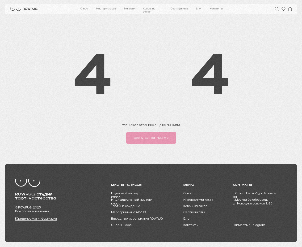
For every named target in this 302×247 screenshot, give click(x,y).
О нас (84, 9)
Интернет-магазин (198, 199)
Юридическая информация (36, 218)
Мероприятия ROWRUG (128, 212)
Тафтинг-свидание (125, 206)
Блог (199, 9)
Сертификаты (180, 9)
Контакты (216, 9)
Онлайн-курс (121, 225)
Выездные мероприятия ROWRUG (137, 218)
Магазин (129, 9)
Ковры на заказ (149, 10)
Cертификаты (194, 212)
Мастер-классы (106, 9)
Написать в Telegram (249, 225)
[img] (24, 9)
